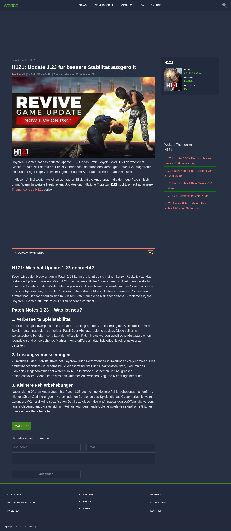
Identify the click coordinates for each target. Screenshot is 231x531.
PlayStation (102, 5)
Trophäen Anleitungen (22, 502)
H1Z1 (168, 62)
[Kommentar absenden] (46, 474)
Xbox (124, 5)
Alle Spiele (14, 494)
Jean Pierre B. (19, 74)
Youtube (84, 508)
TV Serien (13, 510)
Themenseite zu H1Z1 (27, 189)
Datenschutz (158, 502)
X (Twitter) (86, 494)
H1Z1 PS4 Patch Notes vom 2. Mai (186, 195)
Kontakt (155, 510)
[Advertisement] (115, 33)
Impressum (157, 494)
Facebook (85, 501)
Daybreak (22, 426)
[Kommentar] (83, 458)
